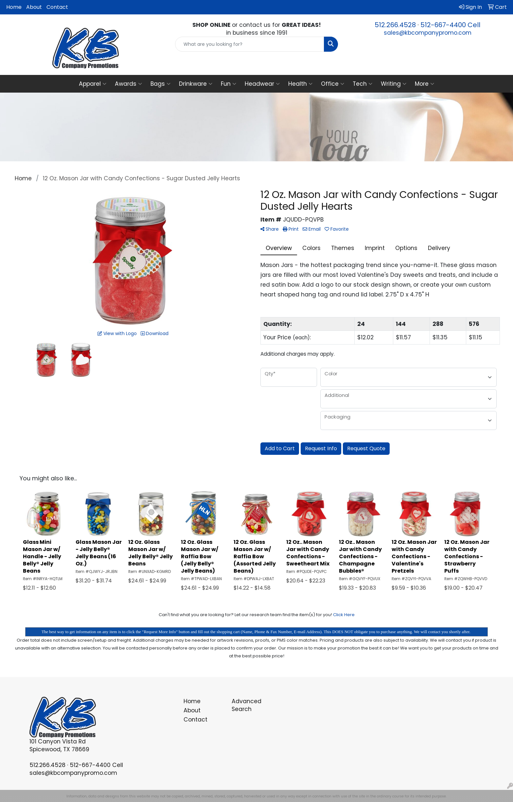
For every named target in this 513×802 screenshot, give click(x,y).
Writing (393, 84)
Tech (362, 84)
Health (300, 84)
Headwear (262, 84)
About (34, 7)
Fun (228, 84)
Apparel (92, 84)
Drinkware (195, 84)
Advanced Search (246, 705)
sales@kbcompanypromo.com (427, 33)
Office (332, 84)
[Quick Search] (250, 44)
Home (14, 7)
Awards (128, 84)
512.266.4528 (395, 24)
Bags (160, 84)
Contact (57, 7)
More (424, 84)
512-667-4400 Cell (450, 24)
